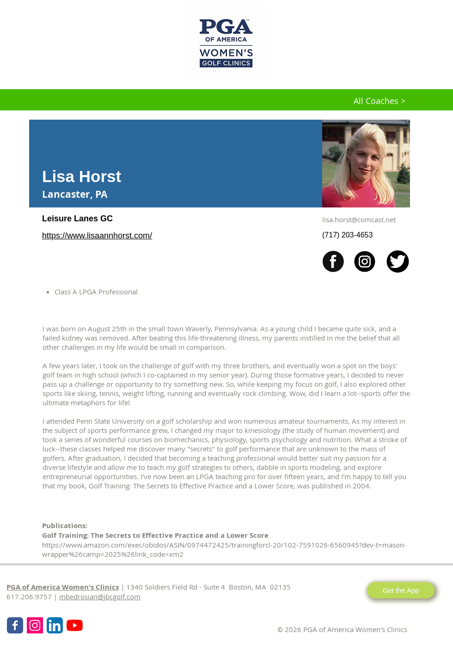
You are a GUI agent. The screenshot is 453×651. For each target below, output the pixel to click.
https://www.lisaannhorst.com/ (97, 235)
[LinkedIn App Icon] (55, 625)
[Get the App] (401, 590)
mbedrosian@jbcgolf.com (100, 596)
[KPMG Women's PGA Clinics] (75, 625)
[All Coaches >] (379, 101)
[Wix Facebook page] (15, 625)
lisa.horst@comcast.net (359, 219)
